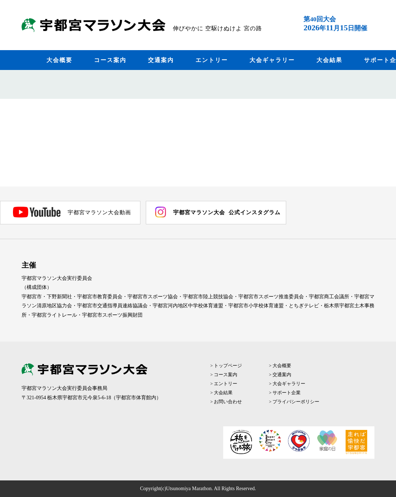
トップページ (228, 365)
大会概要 (59, 60)
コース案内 (110, 60)
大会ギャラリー (272, 60)
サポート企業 (287, 392)
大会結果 (329, 60)
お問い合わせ (228, 401)
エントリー (211, 60)
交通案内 (161, 60)
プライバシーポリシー (296, 401)
